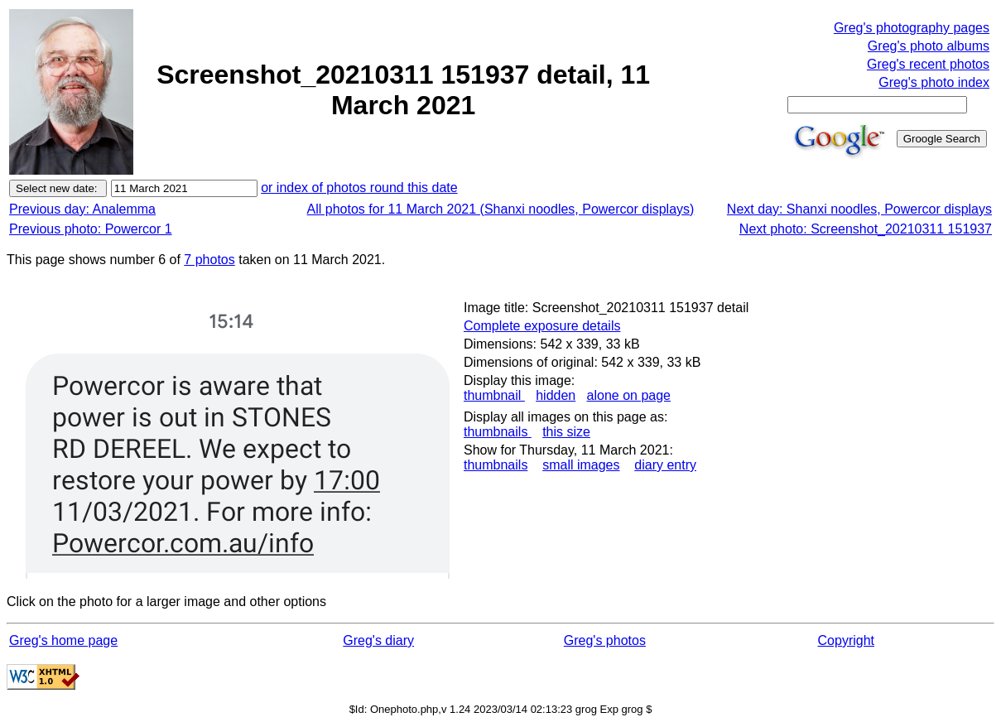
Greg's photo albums (928, 46)
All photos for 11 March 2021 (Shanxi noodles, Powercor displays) (501, 209)
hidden (555, 395)
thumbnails (498, 432)
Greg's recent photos (928, 64)
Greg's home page (63, 640)
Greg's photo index (933, 82)
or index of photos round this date (359, 187)
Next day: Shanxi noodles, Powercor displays (859, 209)
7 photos (209, 260)
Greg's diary (378, 640)
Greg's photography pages (911, 28)
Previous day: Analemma (82, 209)
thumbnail (494, 395)
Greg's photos (605, 640)
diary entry (665, 465)
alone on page (629, 395)
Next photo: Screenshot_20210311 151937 (865, 229)
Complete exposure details (542, 326)
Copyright (846, 640)
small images (580, 465)
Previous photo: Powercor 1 (90, 229)
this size (566, 432)
